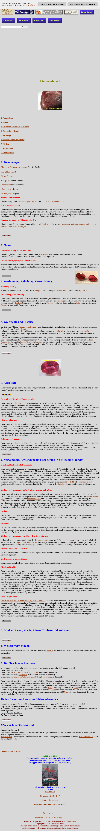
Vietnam (82, 224)
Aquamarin (5, 342)
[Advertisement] (50, 59)
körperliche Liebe (34, 499)
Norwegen (22, 226)
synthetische (84, 331)
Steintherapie (63, 484)
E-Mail (73, 821)
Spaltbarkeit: (6, 185)
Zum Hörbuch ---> (86, 737)
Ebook (13, 739)
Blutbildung (66, 540)
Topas (91, 340)
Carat (50, 688)
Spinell (79, 303)
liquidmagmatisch (27, 202)
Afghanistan (65, 224)
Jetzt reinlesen (6, 737)
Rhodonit (18, 303)
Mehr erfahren (30, 5)
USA (94, 224)
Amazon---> (50, 792)
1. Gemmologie (7, 118)
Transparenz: (6, 180)
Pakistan (74, 224)
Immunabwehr (43, 540)
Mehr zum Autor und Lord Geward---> (50, 804)
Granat (23, 329)
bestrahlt (71, 482)
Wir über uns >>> (50, 813)
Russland (4, 226)
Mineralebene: (6, 189)
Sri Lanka (50, 224)
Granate (4, 305)
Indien (88, 224)
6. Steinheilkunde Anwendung (13, 140)
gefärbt (64, 482)
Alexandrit (30, 342)
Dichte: (4, 176)
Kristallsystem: (7, 193)
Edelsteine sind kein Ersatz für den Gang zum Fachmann (22, 601)
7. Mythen (5, 144)
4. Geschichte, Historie (10, 131)
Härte (32, 681)
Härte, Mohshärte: (8, 172)
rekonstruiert (83, 482)
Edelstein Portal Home (11, 751)
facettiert (50, 651)
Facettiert (59, 301)
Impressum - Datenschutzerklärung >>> (50, 817)
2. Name (4, 122)
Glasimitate (60, 291)
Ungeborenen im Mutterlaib (26, 542)
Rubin (45, 254)
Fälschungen (36, 291)
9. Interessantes (7, 153)
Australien (13, 226)
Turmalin (49, 303)
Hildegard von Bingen (27, 327)
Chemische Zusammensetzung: (13, 167)
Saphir (22, 342)
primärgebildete (54, 202)
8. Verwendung (7, 148)
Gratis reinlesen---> (50, 800)
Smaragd (38, 342)
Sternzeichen (23, 403)
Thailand (42, 224)
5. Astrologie (6, 135)
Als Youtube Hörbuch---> (50, 796)
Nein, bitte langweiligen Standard (52, 4)
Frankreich (59, 331)
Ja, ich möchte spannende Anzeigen (82, 4)
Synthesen (83, 291)
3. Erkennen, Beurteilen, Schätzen (15, 127)
